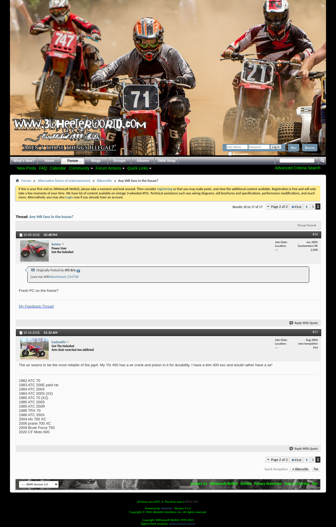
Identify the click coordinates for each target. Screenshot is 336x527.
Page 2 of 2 (279, 206)
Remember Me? (238, 154)
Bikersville (104, 180)
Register (310, 148)
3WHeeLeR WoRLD (223, 483)
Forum (73, 161)
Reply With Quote (304, 323)
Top (315, 469)
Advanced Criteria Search (297, 168)
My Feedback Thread (36, 306)
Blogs (96, 161)
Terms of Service (296, 483)
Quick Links (137, 168)
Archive (246, 483)
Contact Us (198, 483)
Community (79, 168)
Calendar (58, 168)
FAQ (43, 168)
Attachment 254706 (63, 276)
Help (293, 148)
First (296, 207)
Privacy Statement (268, 483)
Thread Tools (305, 225)
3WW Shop (167, 161)
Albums (143, 161)
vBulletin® (167, 508)
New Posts (26, 168)
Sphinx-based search (182, 524)
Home (49, 161)
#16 (315, 234)
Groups (119, 161)
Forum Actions (108, 168)
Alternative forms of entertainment (64, 180)
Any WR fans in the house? (51, 216)
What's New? (23, 161)
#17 (315, 332)
